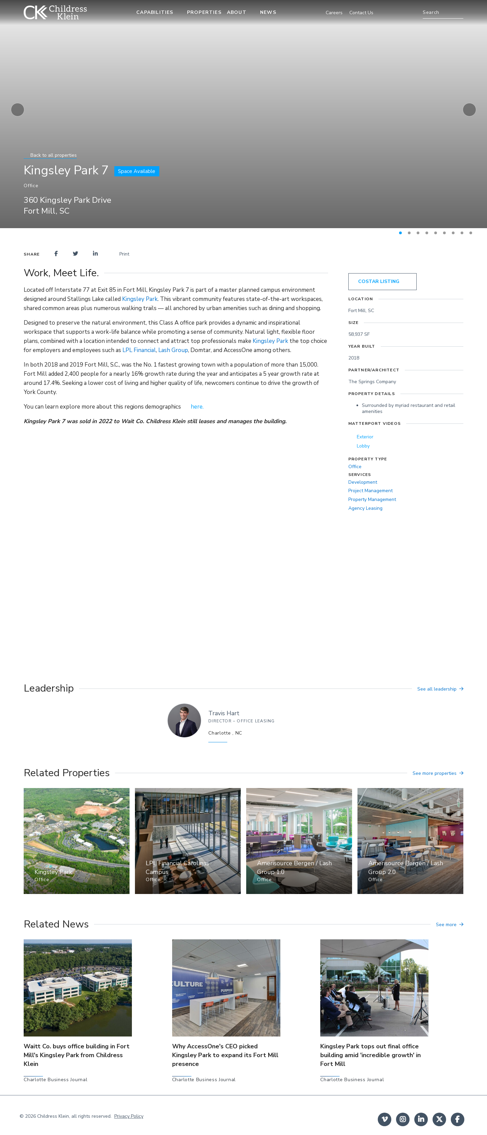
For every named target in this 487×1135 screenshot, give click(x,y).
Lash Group (173, 350)
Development (362, 482)
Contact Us (361, 12)
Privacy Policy (128, 1116)
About (237, 12)
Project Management (370, 490)
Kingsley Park (140, 299)
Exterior (365, 437)
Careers (334, 12)
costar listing (378, 281)
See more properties (435, 773)
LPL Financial (139, 350)
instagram (403, 1119)
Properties (204, 12)
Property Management (372, 499)
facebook (457, 1119)
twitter (439, 1119)
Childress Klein (53, 1116)
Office (355, 466)
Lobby (363, 446)
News (268, 12)
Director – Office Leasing (241, 721)
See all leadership (437, 689)
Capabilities (154, 12)
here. (197, 407)
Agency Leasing (365, 508)
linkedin (421, 1119)
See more (446, 924)
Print (121, 254)
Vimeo (384, 1119)
